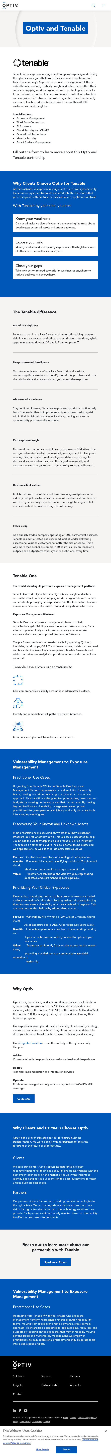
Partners (75, 1376)
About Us (75, 1385)
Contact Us (23, 1098)
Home (22, 1365)
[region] (55, 1441)
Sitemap (47, 1422)
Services (46, 1376)
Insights (17, 1385)
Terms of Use (25, 1422)
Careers (73, 1418)
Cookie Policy (84, 1418)
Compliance (37, 1422)
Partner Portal (49, 1385)
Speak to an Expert (55, 1262)
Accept (66, 1450)
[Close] (105, 1431)
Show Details (42, 1450)
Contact (18, 1394)
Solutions (18, 1376)
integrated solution (30, 1043)
